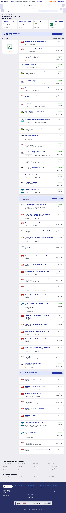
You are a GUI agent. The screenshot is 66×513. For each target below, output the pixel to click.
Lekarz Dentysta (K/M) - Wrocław (56, 21)
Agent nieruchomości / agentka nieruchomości (25, 21)
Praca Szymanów (36, 469)
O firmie (54, 487)
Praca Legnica (35, 476)
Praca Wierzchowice (37, 465)
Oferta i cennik (30, 487)
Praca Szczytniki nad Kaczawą (8, 469)
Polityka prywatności (56, 491)
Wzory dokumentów (43, 491)
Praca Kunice (20, 466)
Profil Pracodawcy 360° (32, 489)
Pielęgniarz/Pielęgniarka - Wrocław (9, 21)
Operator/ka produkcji (30, 80)
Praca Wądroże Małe (7, 465)
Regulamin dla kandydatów (20, 495)
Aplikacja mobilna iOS (44, 496)
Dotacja (54, 496)
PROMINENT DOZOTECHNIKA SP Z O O (31, 57)
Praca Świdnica (36, 477)
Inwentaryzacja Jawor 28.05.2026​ (33, 356)
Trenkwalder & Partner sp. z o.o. (30, 161)
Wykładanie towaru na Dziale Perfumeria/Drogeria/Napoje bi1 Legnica (39, 246)
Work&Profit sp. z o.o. (28, 42)
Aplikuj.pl (3, 14)
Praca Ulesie (20, 469)
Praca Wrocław (6, 476)
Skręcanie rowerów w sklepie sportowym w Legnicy (37, 87)
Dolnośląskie (11, 14)
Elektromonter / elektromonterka (33, 363)
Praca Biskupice (36, 463)
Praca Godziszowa (51, 465)
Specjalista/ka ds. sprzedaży (32, 56)
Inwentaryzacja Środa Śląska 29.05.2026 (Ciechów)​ (37, 449)
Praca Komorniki (6, 466)
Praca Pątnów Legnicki (52, 466)
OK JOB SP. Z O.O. (28, 136)
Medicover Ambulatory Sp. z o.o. (30, 65)
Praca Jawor (20, 468)
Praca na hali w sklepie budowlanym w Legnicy (36, 222)
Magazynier (28, 103)
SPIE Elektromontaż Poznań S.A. (30, 364)
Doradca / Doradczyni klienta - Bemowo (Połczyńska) (37, 72)
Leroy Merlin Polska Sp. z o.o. (30, 73)
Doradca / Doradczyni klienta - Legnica (40, 21)
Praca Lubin (5, 477)
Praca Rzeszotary (51, 468)
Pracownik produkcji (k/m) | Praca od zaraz (35, 422)
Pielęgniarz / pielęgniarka (31, 64)
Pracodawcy (16, 1)
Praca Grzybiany (51, 463)
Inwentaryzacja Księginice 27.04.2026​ (34, 48)
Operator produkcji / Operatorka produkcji (35, 167)
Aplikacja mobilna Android (44, 495)
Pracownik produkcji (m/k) (31, 174)
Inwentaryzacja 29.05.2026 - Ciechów (34, 441)
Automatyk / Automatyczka (31, 182)
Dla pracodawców (61, 1)
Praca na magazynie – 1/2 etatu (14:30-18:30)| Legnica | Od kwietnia (38, 304)
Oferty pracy (12, 1)
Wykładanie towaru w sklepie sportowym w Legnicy (37, 271)
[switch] (57, 34)
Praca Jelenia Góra (51, 476)
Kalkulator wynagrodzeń (30, 1)
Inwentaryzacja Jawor (30, 415)
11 (54, 457)
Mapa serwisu (55, 498)
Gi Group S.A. (27, 306)
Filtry (10, 10)
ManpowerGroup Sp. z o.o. (29, 81)
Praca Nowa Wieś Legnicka (23, 465)
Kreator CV (24, 1)
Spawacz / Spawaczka (30, 159)
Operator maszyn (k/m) (30, 432)
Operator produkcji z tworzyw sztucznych (35, 151)
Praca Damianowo (36, 468)
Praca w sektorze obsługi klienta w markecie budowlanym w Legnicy (39, 95)
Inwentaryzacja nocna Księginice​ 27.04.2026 (35, 41)
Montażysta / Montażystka (31, 135)
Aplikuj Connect (55, 495)
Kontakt (54, 489)
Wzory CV (42, 489)
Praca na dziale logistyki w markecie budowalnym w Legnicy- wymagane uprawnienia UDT (37, 215)
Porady (20, 1)
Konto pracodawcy (31, 491)
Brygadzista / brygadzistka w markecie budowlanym (37, 119)
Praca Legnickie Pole (7, 463)
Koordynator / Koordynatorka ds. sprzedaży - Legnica (37, 128)
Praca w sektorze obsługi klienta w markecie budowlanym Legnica (39, 287)
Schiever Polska (27, 248)
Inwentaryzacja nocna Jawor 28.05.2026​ (35, 386)
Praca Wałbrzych (21, 476)
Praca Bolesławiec (51, 477)
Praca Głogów (20, 477)
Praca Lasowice (6, 468)
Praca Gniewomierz (21, 463)
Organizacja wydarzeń (57, 493)
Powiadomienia (17, 496)
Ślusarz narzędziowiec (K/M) (32, 189)
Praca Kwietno (51, 469)
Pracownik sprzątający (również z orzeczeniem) (36, 143)
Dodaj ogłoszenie (38, 1)
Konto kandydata (53, 1)
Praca (7, 14)
